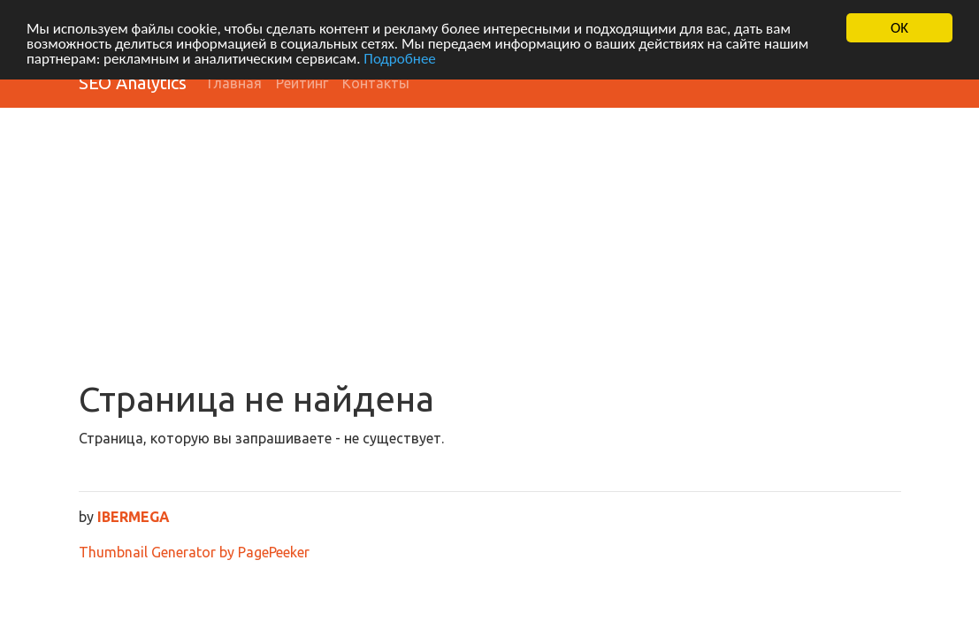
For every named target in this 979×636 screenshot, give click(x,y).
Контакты (375, 83)
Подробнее (399, 58)
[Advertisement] (490, 245)
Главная (235, 83)
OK (899, 28)
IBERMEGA (133, 517)
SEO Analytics (133, 82)
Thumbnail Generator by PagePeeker (194, 552)
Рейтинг (302, 83)
